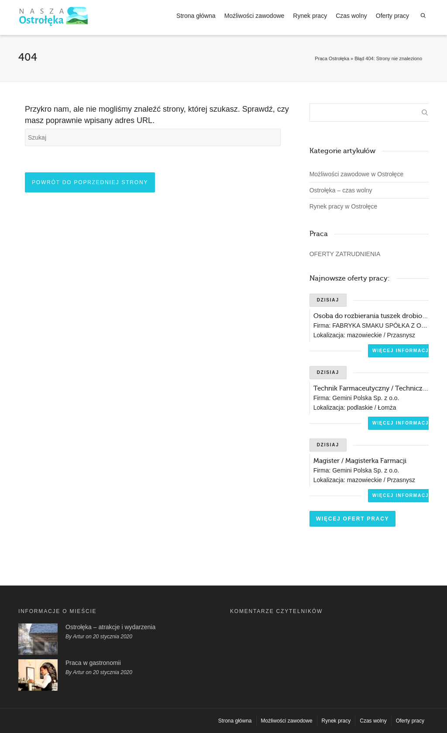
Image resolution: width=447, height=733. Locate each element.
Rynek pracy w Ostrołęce (343, 206)
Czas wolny (351, 15)
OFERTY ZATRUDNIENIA (345, 253)
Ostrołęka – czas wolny (340, 190)
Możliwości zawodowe (254, 15)
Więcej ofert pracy (352, 519)
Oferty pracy (392, 15)
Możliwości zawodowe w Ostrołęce (356, 174)
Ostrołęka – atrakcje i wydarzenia (110, 626)
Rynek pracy (310, 15)
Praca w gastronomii (93, 662)
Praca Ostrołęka (332, 58)
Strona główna (196, 15)
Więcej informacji (401, 350)
